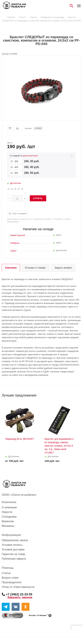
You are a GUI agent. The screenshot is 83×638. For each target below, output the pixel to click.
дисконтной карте (30, 156)
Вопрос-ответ (10, 577)
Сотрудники (9, 516)
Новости (7, 512)
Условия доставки (13, 549)
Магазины (8, 525)
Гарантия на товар (13, 554)
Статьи (6, 573)
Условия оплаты (12, 544)
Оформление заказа (15, 540)
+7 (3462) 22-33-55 (19, 594)
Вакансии (8, 521)
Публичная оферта (14, 558)
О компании (9, 507)
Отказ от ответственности (18, 586)
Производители (11, 582)
